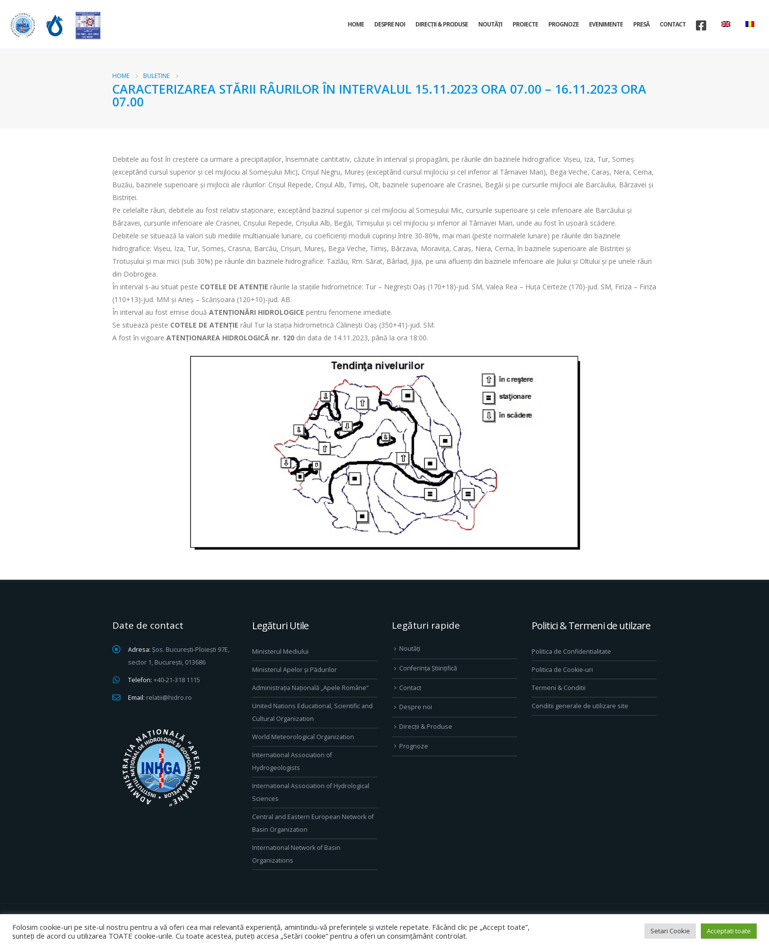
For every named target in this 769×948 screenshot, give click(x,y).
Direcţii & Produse (441, 24)
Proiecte (525, 24)
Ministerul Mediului (280, 651)
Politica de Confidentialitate (571, 651)
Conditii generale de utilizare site (580, 706)
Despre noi (389, 24)
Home (356, 24)
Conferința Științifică (428, 668)
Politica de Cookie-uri (562, 670)
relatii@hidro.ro (169, 697)
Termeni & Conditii (559, 688)
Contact (673, 24)
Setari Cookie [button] (670, 930)
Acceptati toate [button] (729, 930)
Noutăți (490, 24)
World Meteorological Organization (303, 737)
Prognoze (563, 24)
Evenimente (606, 24)
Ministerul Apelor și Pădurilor (294, 670)
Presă (641, 24)
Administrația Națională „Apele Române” (310, 688)
